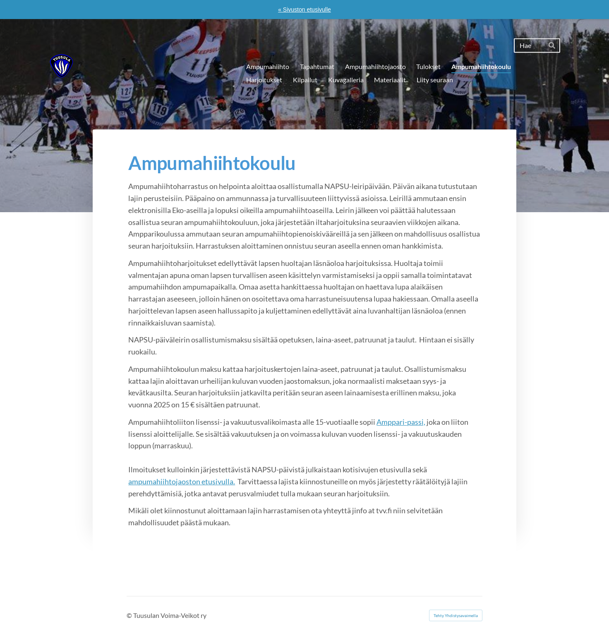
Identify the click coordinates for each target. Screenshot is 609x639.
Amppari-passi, (400, 421)
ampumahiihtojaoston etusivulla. (181, 481)
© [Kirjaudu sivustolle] (130, 615)
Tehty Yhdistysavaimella (456, 615)
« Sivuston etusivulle (304, 9)
